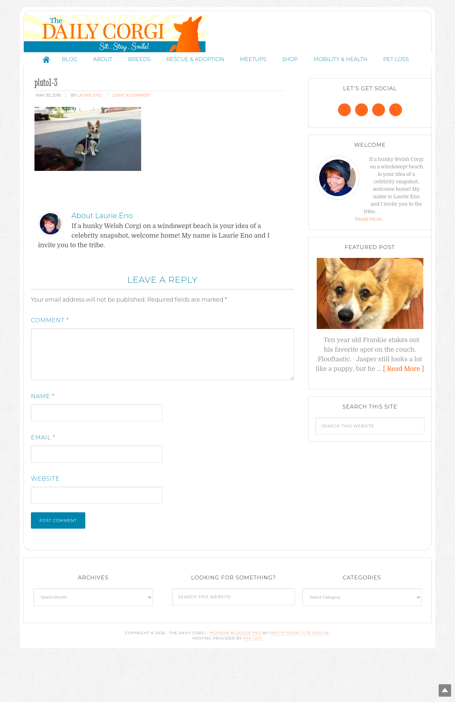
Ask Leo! (253, 685)
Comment (50, 367)
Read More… (370, 266)
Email (43, 484)
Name (42, 443)
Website (45, 525)
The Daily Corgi (227, 57)
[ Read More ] (403, 416)
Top (438, 685)
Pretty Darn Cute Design (299, 679)
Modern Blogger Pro (236, 679)
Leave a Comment (131, 142)
